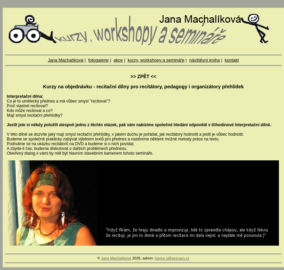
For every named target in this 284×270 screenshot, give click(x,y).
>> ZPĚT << (143, 76)
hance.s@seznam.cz (172, 258)
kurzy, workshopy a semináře (156, 60)
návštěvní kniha (204, 60)
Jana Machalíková (65, 60)
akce (118, 60)
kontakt (232, 60)
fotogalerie (98, 60)
